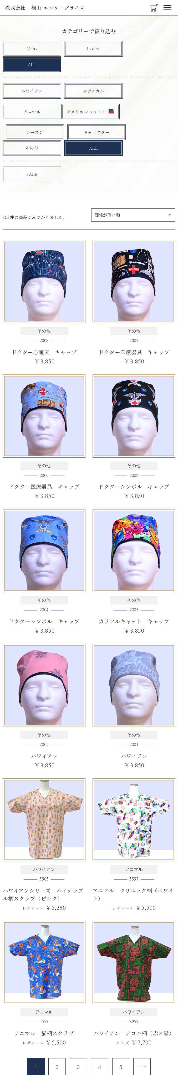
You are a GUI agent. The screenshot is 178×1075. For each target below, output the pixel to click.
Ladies (89, 49)
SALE (30, 144)
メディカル (89, 76)
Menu (167, 6)
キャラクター (147, 97)
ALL (147, 49)
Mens (30, 49)
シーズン (89, 97)
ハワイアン (30, 76)
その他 (30, 118)
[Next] (145, 1040)
